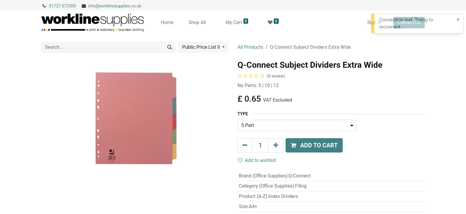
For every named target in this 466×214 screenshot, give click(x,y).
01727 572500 (62, 6)
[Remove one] (244, 145)
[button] (314, 145)
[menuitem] (167, 22)
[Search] (169, 47)
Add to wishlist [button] (257, 160)
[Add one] (275, 145)
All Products (250, 47)
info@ (93, 6)
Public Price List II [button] (201, 47)
